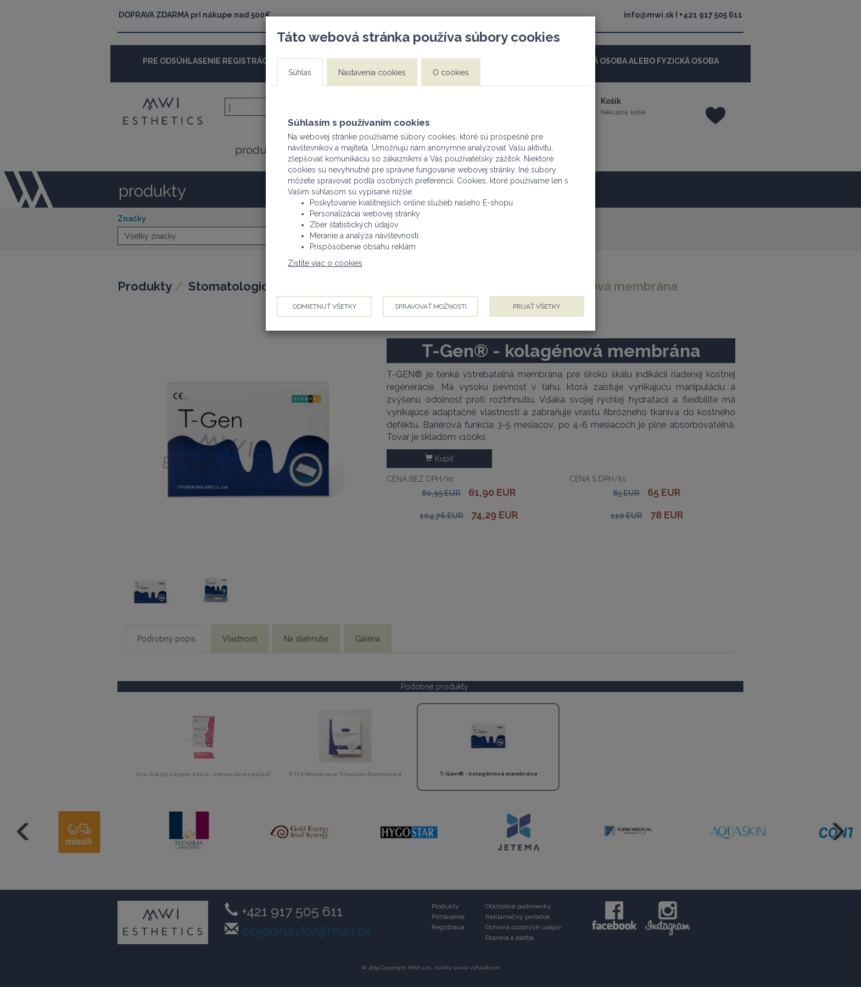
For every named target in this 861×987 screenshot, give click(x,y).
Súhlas (299, 72)
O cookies (451, 72)
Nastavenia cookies (372, 72)
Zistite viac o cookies (325, 263)
